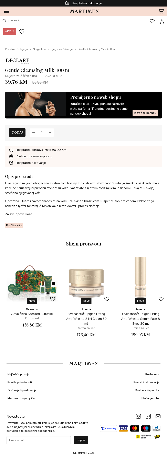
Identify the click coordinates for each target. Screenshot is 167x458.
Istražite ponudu (145, 113)
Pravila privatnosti (20, 382)
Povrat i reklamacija (146, 382)
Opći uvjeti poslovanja (22, 390)
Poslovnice (152, 374)
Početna (10, 49)
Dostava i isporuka (147, 390)
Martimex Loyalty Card (22, 398)
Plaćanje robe (150, 398)
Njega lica (39, 49)
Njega (24, 49)
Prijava (81, 440)
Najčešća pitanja (18, 374)
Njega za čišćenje (62, 49)
